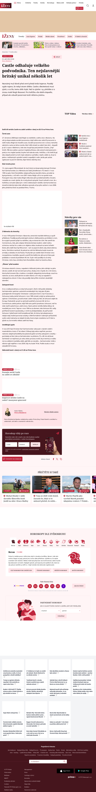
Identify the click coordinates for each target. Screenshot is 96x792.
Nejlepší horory (33, 750)
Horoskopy (50, 3)
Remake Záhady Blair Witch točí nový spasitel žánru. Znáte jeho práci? (12, 733)
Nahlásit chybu (8, 790)
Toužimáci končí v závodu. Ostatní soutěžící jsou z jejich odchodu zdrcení (35, 682)
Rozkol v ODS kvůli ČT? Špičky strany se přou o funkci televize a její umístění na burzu (13, 691)
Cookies (6, 784)
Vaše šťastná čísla (46, 582)
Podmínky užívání (9, 781)
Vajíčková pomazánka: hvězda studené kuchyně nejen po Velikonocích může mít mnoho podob (82, 683)
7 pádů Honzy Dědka (26, 752)
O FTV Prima (8, 769)
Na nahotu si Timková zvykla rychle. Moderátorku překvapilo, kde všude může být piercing (86, 241)
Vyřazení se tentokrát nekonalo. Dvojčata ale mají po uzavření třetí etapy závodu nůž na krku (86, 223)
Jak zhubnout (12, 750)
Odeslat (34, 443)
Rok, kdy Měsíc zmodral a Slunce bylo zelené (59, 672)
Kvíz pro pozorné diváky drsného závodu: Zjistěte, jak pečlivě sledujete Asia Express (36, 691)
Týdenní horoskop (43, 570)
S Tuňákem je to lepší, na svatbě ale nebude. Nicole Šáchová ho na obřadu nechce (36, 673)
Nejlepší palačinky (55, 755)
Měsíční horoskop (60, 570)
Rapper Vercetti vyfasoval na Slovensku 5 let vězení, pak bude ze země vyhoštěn (36, 724)
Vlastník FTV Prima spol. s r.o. (12, 787)
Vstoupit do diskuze (12, 459)
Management (28, 769)
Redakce (26, 787)
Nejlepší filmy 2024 (22, 750)
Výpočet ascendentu (30, 755)
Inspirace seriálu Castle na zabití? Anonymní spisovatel (14, 398)
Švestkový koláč (67, 755)
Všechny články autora (51, 412)
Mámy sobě (60, 3)
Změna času (51, 750)
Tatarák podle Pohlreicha (57, 752)
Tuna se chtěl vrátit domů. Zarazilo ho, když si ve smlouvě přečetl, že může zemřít (46, 500)
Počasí (63, 750)
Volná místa (7, 772)
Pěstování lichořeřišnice (79, 752)
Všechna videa (87, 114)
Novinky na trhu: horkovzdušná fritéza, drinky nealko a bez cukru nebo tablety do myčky (83, 691)
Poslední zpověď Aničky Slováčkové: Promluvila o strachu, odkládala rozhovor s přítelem (21, 45)
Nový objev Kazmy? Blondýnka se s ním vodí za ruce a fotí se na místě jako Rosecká (36, 733)
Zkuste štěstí (78, 586)
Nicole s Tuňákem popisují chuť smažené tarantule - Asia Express (85, 148)
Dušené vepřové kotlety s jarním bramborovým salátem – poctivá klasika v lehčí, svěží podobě (82, 673)
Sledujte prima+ (71, 3)
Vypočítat (60, 615)
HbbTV (6, 778)
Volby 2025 (36, 752)
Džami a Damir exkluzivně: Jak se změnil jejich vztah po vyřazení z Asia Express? (85, 156)
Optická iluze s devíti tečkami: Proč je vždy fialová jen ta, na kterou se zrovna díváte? (59, 682)
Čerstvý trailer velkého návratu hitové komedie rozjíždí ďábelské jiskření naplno (13, 724)
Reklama (6, 775)
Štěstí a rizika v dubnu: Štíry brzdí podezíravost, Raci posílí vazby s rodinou (53, 45)
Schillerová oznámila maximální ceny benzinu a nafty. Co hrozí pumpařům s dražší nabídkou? (12, 674)
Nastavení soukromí (30, 790)
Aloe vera (68, 752)
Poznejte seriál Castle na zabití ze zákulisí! (11, 373)
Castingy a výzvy (29, 775)
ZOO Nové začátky (82, 750)
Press (25, 772)
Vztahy (35, 3)
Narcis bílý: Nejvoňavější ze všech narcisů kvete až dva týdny (59, 714)
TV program (43, 750)
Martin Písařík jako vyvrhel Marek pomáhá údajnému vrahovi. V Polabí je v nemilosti (75, 500)
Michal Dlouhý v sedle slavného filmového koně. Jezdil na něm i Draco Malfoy (16, 498)
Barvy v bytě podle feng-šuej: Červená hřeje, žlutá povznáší (59, 732)
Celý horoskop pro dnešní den (21, 570)
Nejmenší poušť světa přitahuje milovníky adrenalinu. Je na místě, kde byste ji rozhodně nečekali (59, 692)
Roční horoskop (77, 570)
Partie (58, 750)
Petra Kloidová (7, 61)
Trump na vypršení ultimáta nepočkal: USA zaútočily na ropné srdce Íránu (11, 682)
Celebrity (28, 3)
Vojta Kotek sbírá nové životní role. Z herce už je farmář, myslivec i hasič (85, 250)
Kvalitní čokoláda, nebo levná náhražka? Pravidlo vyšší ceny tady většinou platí (84, 45)
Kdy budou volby (71, 750)
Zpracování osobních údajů (32, 781)
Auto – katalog (14, 752)
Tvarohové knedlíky (43, 755)
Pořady (81, 3)
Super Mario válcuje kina (11, 713)
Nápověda (27, 784)
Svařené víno (44, 752)
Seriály (42, 3)
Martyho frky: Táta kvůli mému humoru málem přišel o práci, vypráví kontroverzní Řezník (35, 715)
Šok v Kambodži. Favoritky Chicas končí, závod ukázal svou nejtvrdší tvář (86, 232)
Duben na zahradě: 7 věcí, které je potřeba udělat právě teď (59, 723)
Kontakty (27, 778)
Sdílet (57, 57)
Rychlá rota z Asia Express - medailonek (84, 138)
